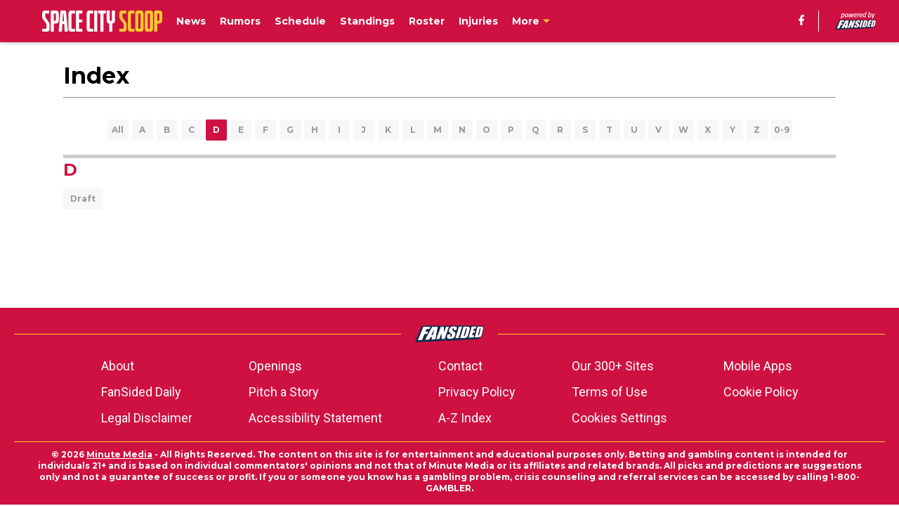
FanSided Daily (141, 391)
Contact (460, 365)
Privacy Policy (477, 391)
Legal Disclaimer (146, 417)
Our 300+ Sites (613, 365)
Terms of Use (610, 391)
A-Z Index (465, 417)
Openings (275, 365)
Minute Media (119, 454)
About (117, 365)
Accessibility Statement (315, 417)
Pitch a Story (284, 391)
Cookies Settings (619, 417)
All (118, 129)
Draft (83, 198)
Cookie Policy (761, 391)
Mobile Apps (757, 365)
